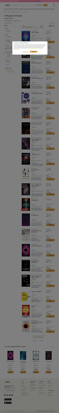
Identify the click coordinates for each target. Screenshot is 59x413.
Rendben (33, 51)
